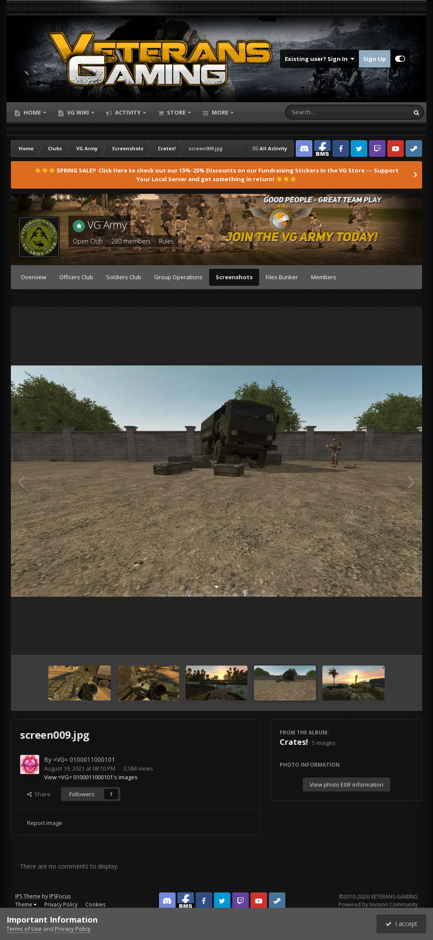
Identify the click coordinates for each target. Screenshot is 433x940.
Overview (33, 277)
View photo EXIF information (346, 784)
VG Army (107, 224)
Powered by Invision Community (378, 904)
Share (39, 794)
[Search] (324, 112)
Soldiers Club (123, 277)
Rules (166, 241)
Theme (26, 904)
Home (32, 112)
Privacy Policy (61, 904)
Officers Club (76, 277)
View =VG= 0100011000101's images (91, 777)
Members (323, 277)
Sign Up (374, 59)
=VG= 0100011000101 (84, 759)
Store (176, 112)
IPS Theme (28, 896)
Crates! (294, 742)
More (220, 112)
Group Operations (178, 277)
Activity (128, 112)
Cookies (95, 904)
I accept (401, 924)
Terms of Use (24, 929)
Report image (44, 823)
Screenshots (234, 277)
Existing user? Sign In (319, 59)
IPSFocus (60, 896)
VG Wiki (78, 112)
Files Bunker (282, 277)
